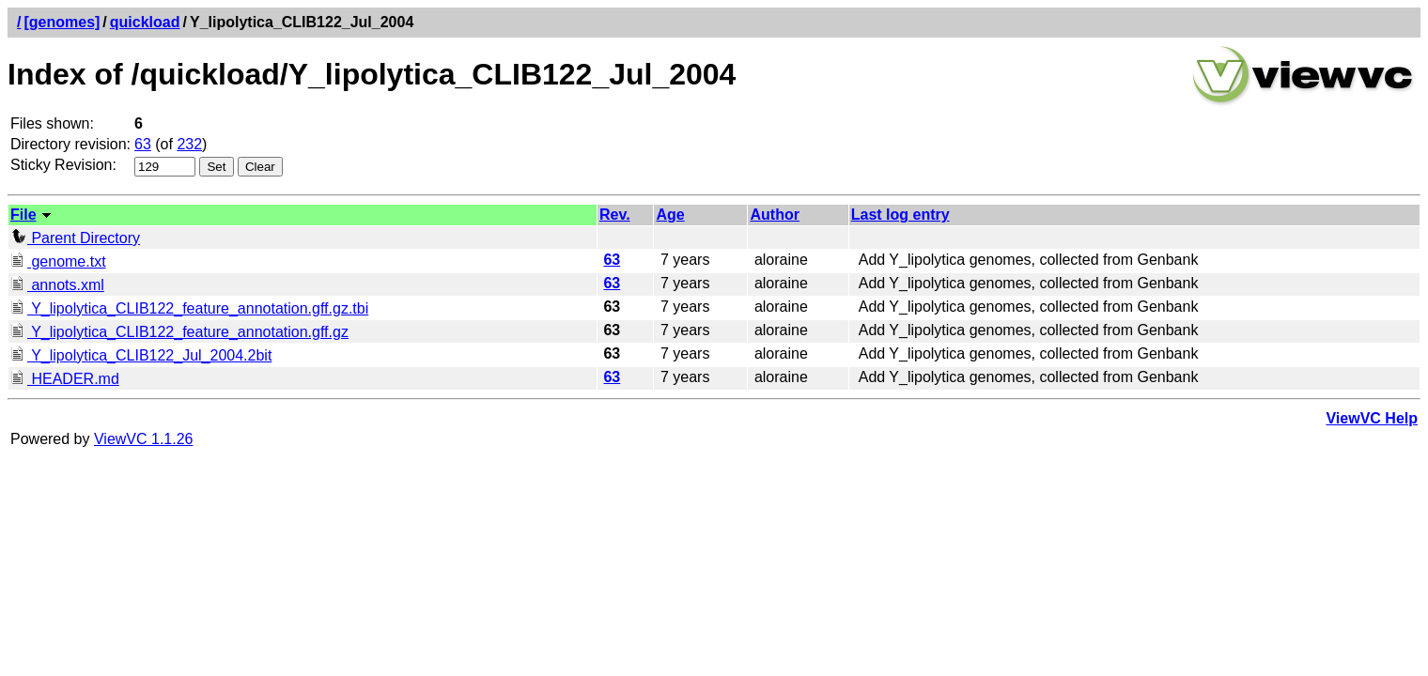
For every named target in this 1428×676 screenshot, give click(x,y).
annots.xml (57, 285)
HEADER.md (64, 379)
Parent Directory (75, 238)
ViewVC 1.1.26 (144, 439)
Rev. (614, 215)
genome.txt (58, 261)
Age (670, 215)
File (23, 215)
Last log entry (900, 215)
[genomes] (61, 22)
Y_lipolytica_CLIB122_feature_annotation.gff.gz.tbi (189, 308)
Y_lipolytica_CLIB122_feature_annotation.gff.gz (179, 332)
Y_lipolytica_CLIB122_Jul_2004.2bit (141, 355)
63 (142, 144)
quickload (145, 22)
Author (774, 215)
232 (189, 144)
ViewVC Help (1372, 418)
